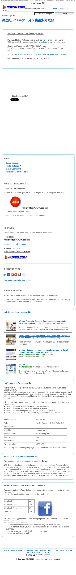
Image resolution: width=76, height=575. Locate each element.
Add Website (16, 550)
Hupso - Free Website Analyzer (16, 244)
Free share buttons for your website (18, 280)
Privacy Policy (65, 550)
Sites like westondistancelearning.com (36, 355)
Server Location (13, 169)
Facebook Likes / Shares (17, 172)
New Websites (40, 550)
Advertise (45, 552)
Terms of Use (52, 550)
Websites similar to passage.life (17, 312)
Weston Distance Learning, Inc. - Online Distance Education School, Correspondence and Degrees (44, 351)
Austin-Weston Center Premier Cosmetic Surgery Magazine (44, 336)
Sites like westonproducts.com (52, 323)
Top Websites (27, 550)
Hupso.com (39, 559)
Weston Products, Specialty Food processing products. (42, 321)
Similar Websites (13, 163)
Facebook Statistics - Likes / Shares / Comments (24, 485)
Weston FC (23, 365)
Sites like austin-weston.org (48, 338)
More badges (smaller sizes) (18, 211)
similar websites (24, 54)
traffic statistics (43, 42)
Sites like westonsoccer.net (47, 367)
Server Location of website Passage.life (20, 456)
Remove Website (33, 552)
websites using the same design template (51, 54)
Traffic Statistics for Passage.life (17, 383)
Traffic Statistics (13, 166)
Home (6, 550)
